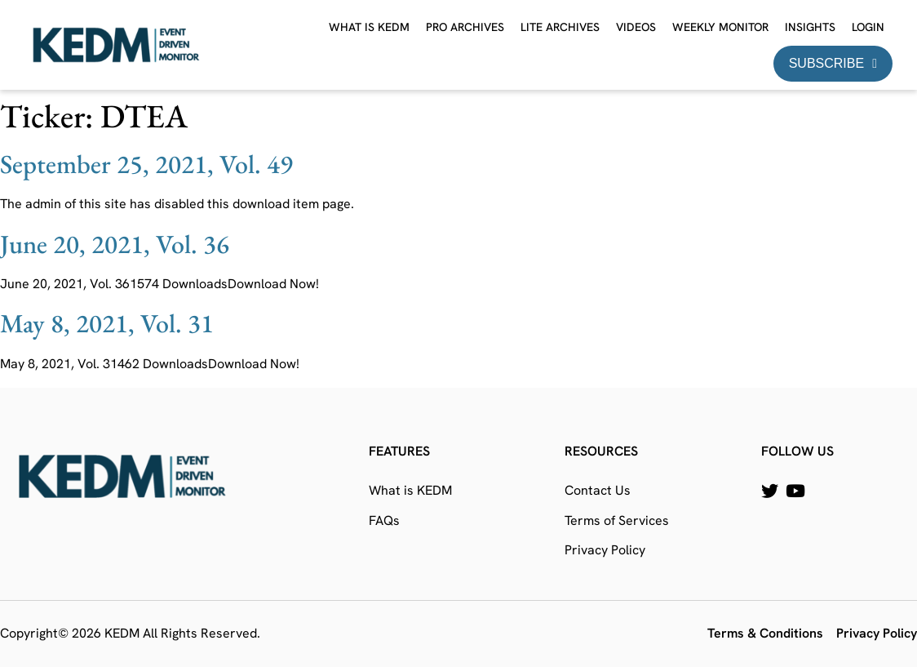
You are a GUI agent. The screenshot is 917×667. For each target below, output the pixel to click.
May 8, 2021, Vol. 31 (107, 323)
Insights (810, 27)
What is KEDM (369, 27)
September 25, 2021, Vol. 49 (146, 164)
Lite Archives (560, 27)
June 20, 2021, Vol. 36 (114, 244)
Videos (636, 27)
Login (868, 27)
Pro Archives (465, 27)
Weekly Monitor (720, 27)
